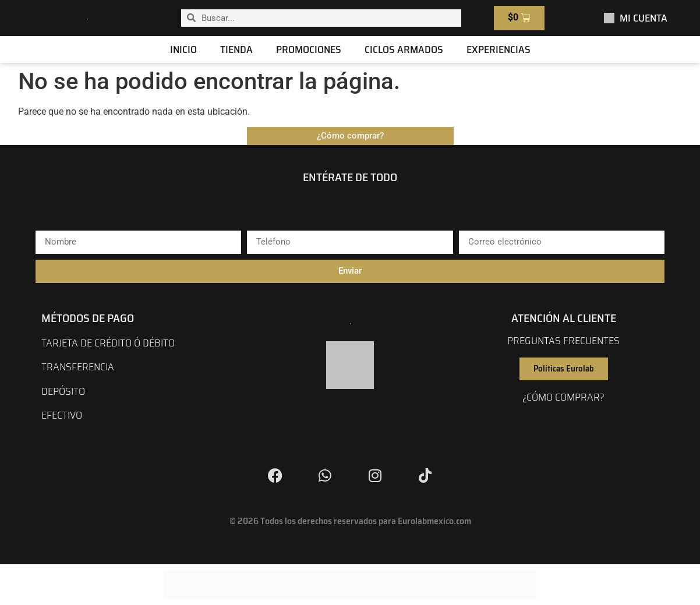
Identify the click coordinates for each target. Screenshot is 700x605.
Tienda (236, 49)
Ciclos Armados (404, 49)
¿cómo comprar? (563, 397)
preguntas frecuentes (563, 340)
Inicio (183, 49)
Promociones (308, 49)
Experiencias (498, 49)
